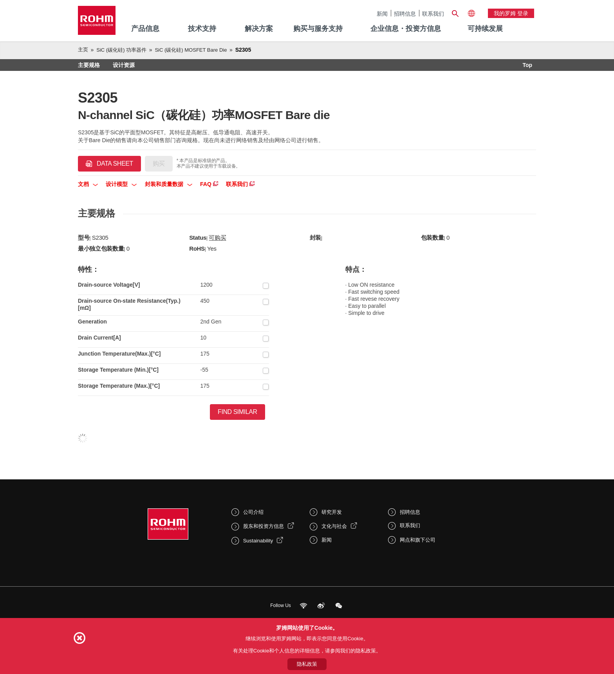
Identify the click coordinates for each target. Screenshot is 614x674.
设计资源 (124, 65)
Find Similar (237, 411)
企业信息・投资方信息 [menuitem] (405, 29)
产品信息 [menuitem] (145, 29)
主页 (83, 49)
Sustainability (258, 541)
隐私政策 (307, 664)
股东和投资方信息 (263, 526)
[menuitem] (485, 29)
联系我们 (433, 13)
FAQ (209, 184)
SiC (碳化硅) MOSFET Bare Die (191, 50)
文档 (88, 184)
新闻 (382, 13)
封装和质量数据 (168, 184)
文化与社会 (334, 526)
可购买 (217, 237)
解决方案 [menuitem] (259, 29)
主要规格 (89, 65)
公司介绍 (253, 512)
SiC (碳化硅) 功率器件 (121, 50)
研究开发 (331, 512)
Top (527, 65)
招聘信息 (405, 13)
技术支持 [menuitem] (202, 29)
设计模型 (121, 184)
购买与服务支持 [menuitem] (318, 29)
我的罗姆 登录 (511, 13)
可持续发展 (485, 29)
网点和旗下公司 (417, 540)
